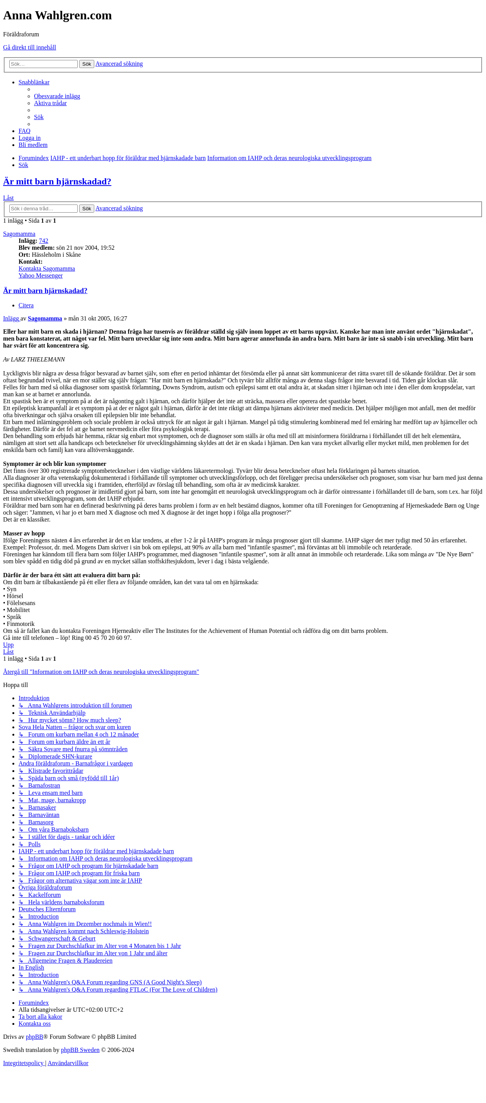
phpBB (34, 1036)
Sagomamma (19, 233)
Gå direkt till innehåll (29, 47)
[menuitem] (57, 96)
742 (43, 240)
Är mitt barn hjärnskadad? (57, 181)
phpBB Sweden (80, 1050)
